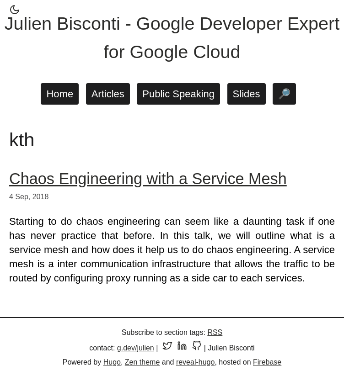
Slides (246, 94)
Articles (107, 94)
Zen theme (142, 362)
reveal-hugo (195, 362)
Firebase (267, 362)
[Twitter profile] (167, 348)
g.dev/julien (135, 348)
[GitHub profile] (196, 348)
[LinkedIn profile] (182, 348)
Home (59, 94)
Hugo (112, 362)
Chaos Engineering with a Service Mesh (148, 178)
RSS (214, 332)
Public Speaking (178, 94)
